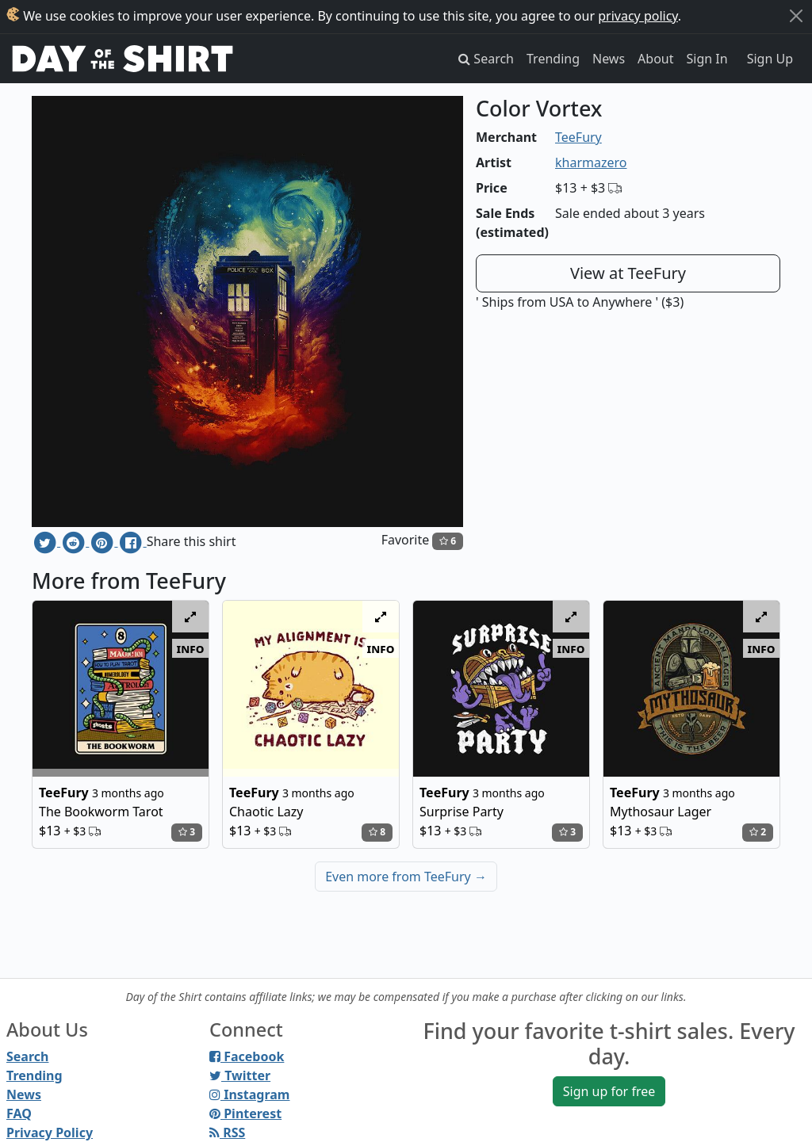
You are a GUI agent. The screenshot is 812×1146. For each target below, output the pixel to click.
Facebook (246, 1056)
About (655, 58)
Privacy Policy (49, 1132)
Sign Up (770, 58)
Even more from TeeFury (406, 876)
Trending (553, 58)
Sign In (707, 58)
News (608, 58)
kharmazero (590, 162)
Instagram (249, 1094)
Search (27, 1056)
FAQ (19, 1113)
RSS (227, 1132)
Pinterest (245, 1113)
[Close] (796, 15)
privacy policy (638, 16)
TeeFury (578, 137)
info (191, 648)
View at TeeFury (628, 273)
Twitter (239, 1075)
